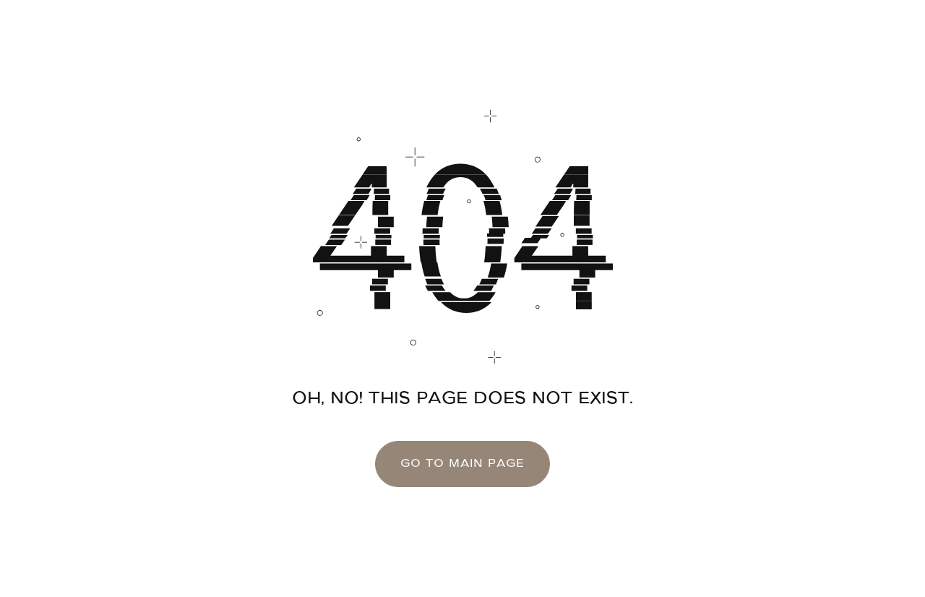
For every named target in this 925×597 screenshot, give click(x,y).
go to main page (462, 464)
